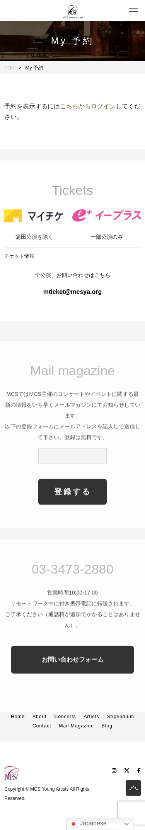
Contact (41, 726)
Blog (107, 726)
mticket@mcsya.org (72, 291)
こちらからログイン (88, 106)
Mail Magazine (76, 726)
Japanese (88, 823)
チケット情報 (19, 256)
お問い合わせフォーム (73, 672)
